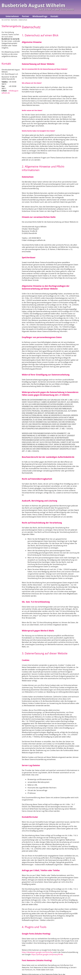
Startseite (14, 20)
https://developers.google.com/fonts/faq (37, 952)
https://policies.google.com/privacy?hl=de (47, 954)
